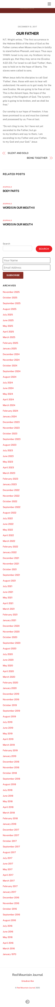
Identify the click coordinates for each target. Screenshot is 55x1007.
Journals (7, 187)
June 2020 (8, 660)
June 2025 (8, 320)
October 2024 (10, 365)
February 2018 (10, 818)
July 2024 (8, 382)
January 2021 (9, 620)
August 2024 (9, 377)
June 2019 (8, 728)
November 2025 (11, 292)
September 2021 (11, 575)
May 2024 (8, 394)
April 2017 (8, 875)
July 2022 (8, 518)
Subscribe (13, 275)
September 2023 (12, 439)
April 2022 (8, 535)
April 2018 (8, 807)
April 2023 (8, 467)
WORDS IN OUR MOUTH (18, 224)
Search (6, 243)
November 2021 (11, 563)
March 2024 (9, 405)
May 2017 (7, 869)
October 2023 (10, 433)
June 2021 (8, 592)
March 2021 (9, 609)
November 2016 (11, 903)
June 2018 (8, 796)
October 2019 (10, 705)
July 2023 (8, 450)
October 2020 (10, 637)
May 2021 (7, 597)
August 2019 (9, 716)
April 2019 (8, 739)
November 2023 (11, 428)
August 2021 (9, 580)
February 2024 (10, 411)
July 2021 (7, 586)
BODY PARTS (11, 191)
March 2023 (9, 473)
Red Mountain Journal (26, 988)
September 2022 (11, 507)
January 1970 (9, 954)
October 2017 (10, 841)
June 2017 (8, 863)
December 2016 (11, 897)
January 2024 (10, 416)
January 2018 (9, 824)
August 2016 (9, 920)
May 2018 (8, 801)
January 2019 (9, 756)
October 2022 (10, 501)
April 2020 (8, 671)
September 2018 (11, 778)
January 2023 (10, 484)
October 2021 (10, 569)
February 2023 (10, 479)
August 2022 (9, 512)
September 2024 (12, 371)
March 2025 (9, 337)
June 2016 (8, 931)
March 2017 (9, 880)
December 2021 (11, 558)
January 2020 (10, 688)
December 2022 (11, 490)
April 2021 (8, 603)
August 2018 (9, 784)
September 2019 (11, 711)
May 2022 (8, 529)
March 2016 (9, 948)
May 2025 (8, 326)
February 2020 (10, 682)
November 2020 (11, 631)
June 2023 (8, 456)
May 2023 (8, 461)
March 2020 (9, 677)
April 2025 (8, 331)
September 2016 (11, 914)
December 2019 (11, 694)
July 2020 (8, 654)
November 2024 (11, 360)
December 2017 (11, 829)
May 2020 (8, 665)
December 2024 (11, 354)
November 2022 (11, 496)
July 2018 (7, 790)
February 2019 (10, 750)
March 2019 (9, 745)
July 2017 (7, 858)
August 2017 (9, 852)
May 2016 (7, 937)
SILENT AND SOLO (18, 153)
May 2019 (7, 733)
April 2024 (8, 399)
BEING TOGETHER (37, 158)
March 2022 (9, 541)
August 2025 (9, 309)
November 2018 (11, 767)
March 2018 (9, 812)
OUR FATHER (27, 33)
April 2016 (8, 943)
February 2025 (10, 343)
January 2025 (10, 348)
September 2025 (12, 303)
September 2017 (11, 846)
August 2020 (9, 648)
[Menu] (49, 4)
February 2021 (10, 614)
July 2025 (8, 314)
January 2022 (10, 552)
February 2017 (10, 886)
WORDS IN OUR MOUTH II (19, 207)
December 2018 (11, 761)
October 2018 (10, 773)
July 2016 (7, 926)
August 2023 (9, 445)
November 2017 (11, 835)
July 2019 (7, 722)
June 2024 (8, 388)
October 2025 (10, 297)
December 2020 (11, 626)
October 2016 (10, 909)
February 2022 (10, 546)
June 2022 (8, 524)
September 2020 (11, 643)
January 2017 (9, 892)
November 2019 (11, 699)
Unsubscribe (27, 981)
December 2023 (11, 422)
